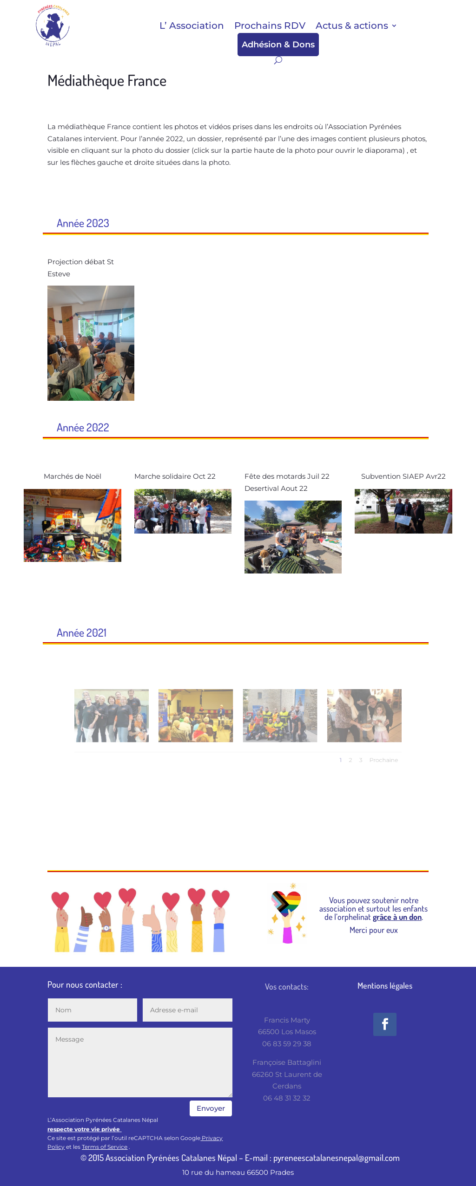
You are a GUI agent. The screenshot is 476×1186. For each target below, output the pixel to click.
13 (178, 514)
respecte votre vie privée (84, 1129)
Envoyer (211, 1108)
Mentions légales (384, 985)
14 (186, 514)
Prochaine (349, 754)
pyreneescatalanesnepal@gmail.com (336, 1157)
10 (208, 502)
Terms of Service (104, 1146)
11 (216, 502)
